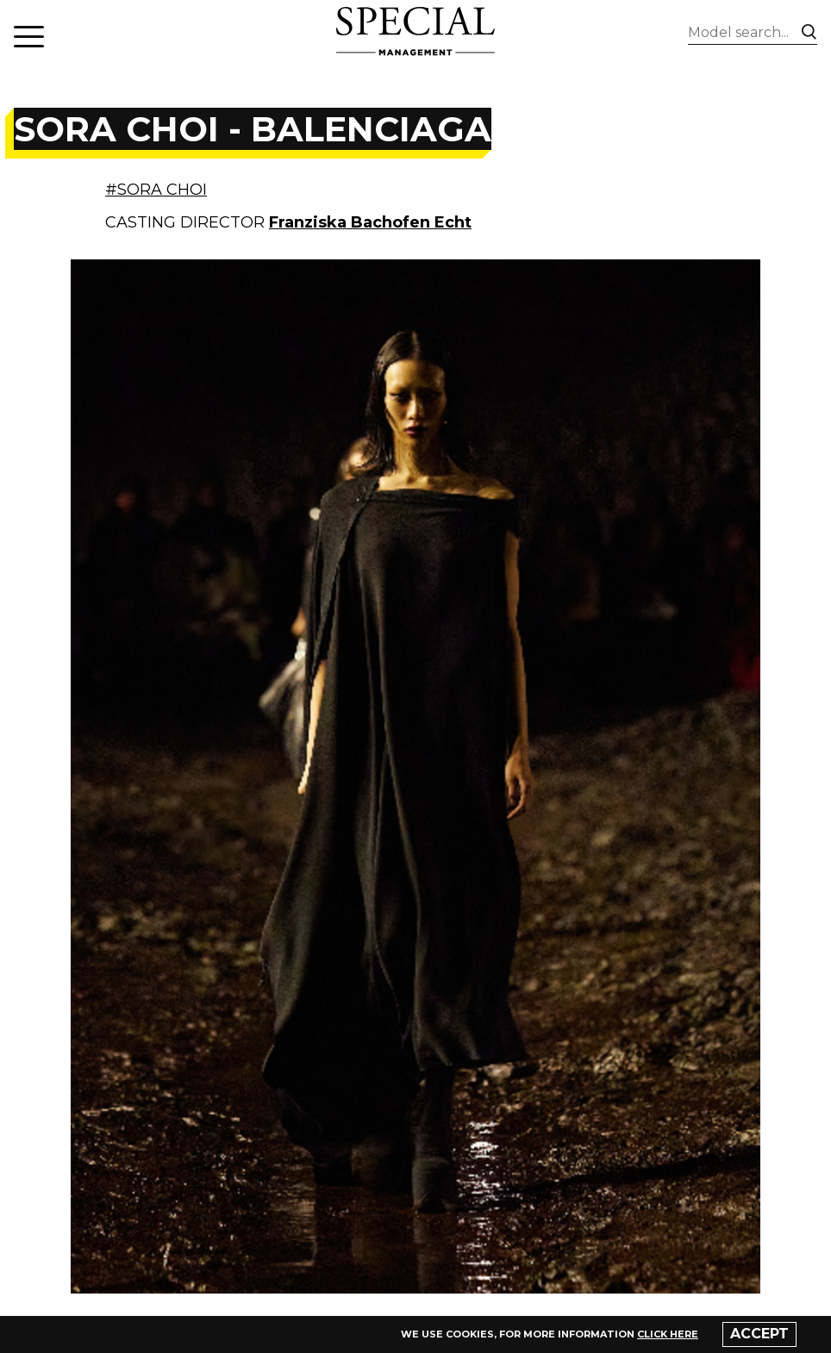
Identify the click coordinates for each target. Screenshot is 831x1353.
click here (667, 1334)
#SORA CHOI (156, 189)
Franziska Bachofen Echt (370, 222)
